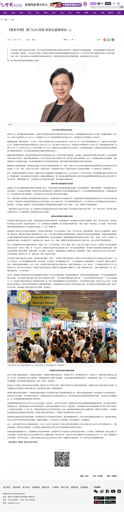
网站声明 (16, 487)
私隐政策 (36, 487)
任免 (102, 12)
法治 (62, 12)
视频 (21, 12)
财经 (45, 12)
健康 (86, 12)
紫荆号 (110, 12)
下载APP (108, 3)
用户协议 (26, 487)
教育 (78, 12)
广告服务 (55, 487)
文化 (70, 12)
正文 (12, 20)
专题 (118, 12)
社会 (94, 12)
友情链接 (84, 487)
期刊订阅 (65, 487)
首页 (5, 12)
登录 (101, 3)
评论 (37, 12)
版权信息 (45, 487)
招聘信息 (74, 487)
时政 (13, 12)
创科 (53, 12)
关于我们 (7, 487)
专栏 (29, 12)
